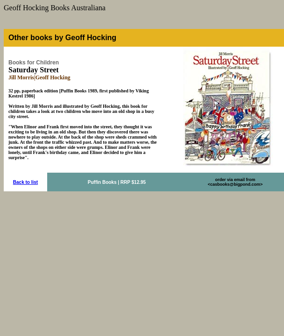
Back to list (25, 182)
